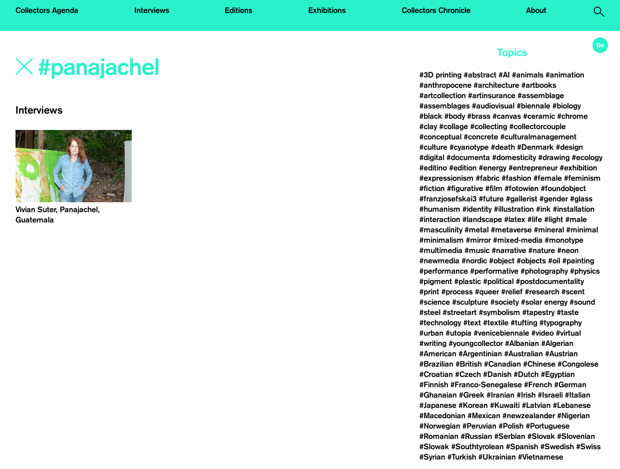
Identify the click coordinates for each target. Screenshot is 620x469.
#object (502, 261)
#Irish (526, 395)
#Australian (523, 354)
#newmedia (439, 261)
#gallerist (521, 199)
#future (491, 199)
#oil (554, 261)
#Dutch (526, 374)
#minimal (582, 230)
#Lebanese (572, 405)
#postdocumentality (550, 281)
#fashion (516, 178)
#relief (512, 292)
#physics (585, 271)
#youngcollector (476, 343)
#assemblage (541, 95)
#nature (541, 250)
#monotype (564, 240)
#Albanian (522, 343)
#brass (478, 116)
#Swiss (588, 446)
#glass (581, 199)
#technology (440, 323)
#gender (553, 199)
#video (542, 333)
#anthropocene (445, 85)
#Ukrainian (497, 457)
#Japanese (437, 405)
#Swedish (557, 446)
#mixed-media (517, 240)
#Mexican (484, 416)
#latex (514, 219)
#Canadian (502, 364)
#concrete (481, 137)
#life (534, 219)
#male (576, 219)
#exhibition (578, 168)
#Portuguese (548, 426)
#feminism (582, 178)
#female (547, 178)
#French (538, 385)
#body (454, 116)
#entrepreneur (533, 168)
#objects (531, 261)
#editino (433, 168)
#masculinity (440, 230)
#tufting (524, 323)
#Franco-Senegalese (486, 385)
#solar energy (544, 302)
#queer (487, 292)
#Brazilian (436, 364)
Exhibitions (327, 10)
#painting (578, 261)
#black (430, 116)
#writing (432, 343)
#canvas (507, 116)
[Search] (154, 67)
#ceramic (539, 116)
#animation (565, 75)
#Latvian (536, 405)
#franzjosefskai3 (448, 199)
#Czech (468, 374)
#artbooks (538, 85)
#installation (574, 209)
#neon (568, 250)
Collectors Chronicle (436, 10)
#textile (495, 323)
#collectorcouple (537, 126)
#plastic (467, 281)
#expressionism (446, 178)
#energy (492, 168)
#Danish (497, 374)
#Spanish (522, 446)
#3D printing (440, 75)
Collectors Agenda (47, 10)
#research (542, 292)
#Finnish (433, 385)
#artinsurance (491, 95)
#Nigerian (573, 416)
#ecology (587, 157)
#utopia (458, 333)
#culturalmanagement (538, 137)
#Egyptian (558, 374)
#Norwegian (439, 426)
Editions (238, 10)
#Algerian (557, 343)
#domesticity (514, 157)
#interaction (439, 219)
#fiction (432, 188)
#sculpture (470, 302)
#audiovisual (493, 106)
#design (569, 147)
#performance (443, 271)
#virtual (568, 333)
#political (498, 281)
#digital (431, 157)
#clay (428, 126)
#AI (504, 75)
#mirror (478, 240)
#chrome (572, 116)
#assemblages (444, 106)
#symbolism (499, 312)
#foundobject (563, 188)
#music (477, 250)
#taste (568, 312)
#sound (582, 302)
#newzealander (528, 416)
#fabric (487, 178)
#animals (527, 75)
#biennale (533, 106)
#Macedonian (442, 416)
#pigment (435, 281)
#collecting (488, 126)
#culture (433, 147)
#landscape (482, 219)
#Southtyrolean (477, 446)
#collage (453, 126)
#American (437, 354)
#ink (543, 209)
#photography (544, 271)
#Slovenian (576, 436)
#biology (566, 106)
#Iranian (501, 395)
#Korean (473, 405)
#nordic (474, 261)
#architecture (496, 85)
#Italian (577, 395)
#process (457, 292)
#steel (429, 312)
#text (472, 323)
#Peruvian (479, 426)
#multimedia (440, 250)
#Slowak (434, 446)
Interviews (151, 10)
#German (570, 385)
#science (434, 302)
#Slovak (541, 436)
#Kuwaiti (505, 405)
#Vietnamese (540, 457)
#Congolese (578, 364)
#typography (560, 323)
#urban (431, 333)
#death (503, 147)
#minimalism (441, 240)
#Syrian (432, 457)
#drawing (554, 157)
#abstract (480, 75)
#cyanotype (469, 147)
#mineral (549, 230)
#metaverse (511, 230)
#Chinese (539, 364)
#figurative (465, 188)
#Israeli (550, 395)
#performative (494, 271)
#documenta (468, 157)
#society (504, 302)
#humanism (439, 209)
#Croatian (436, 374)
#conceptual (440, 137)
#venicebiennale (501, 333)
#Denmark (535, 147)
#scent (573, 292)
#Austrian (561, 354)
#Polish (511, 426)
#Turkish (461, 457)
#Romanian (439, 436)
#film (493, 188)
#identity (477, 209)
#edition (463, 168)
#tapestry (538, 312)
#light (553, 219)
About (536, 10)
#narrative (509, 250)
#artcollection (442, 95)
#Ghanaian (438, 395)
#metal (477, 230)
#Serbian (509, 436)
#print (429, 292)
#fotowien (522, 188)
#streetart (460, 312)
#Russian (476, 436)
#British (469, 364)
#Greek (471, 395)
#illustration (514, 209)
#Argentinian (480, 354)
